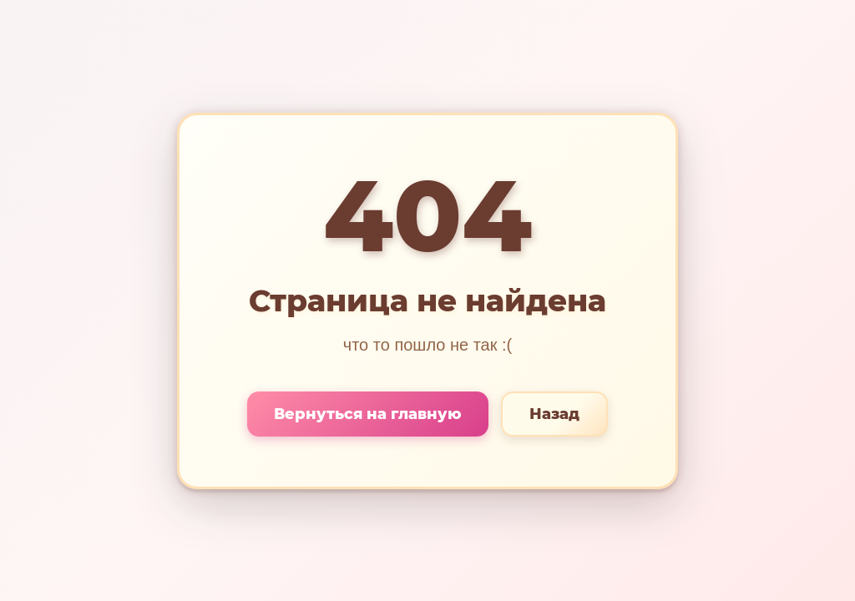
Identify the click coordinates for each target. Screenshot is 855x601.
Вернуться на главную (368, 414)
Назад (554, 414)
